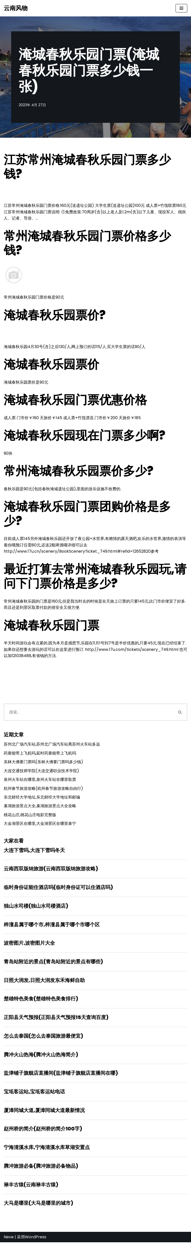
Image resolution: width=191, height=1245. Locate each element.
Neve (9, 1240)
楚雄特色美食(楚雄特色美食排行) (41, 1000)
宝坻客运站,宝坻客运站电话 (34, 1093)
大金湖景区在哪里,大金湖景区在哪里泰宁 (40, 825)
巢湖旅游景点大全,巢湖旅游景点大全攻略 (40, 807)
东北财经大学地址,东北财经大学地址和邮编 (42, 798)
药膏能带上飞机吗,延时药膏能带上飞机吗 (40, 754)
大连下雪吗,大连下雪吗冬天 (34, 851)
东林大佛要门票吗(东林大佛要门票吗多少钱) (43, 763)
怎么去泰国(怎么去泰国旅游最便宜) (43, 1037)
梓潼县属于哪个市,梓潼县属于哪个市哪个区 (52, 926)
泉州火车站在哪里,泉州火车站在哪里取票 (40, 780)
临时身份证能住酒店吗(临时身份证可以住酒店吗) (58, 888)
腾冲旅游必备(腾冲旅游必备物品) (41, 1168)
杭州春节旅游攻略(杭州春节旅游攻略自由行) (43, 789)
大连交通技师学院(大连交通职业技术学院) (41, 772)
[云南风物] (16, 8)
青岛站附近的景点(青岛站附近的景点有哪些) (53, 963)
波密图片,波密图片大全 (29, 944)
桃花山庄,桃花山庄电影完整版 (30, 816)
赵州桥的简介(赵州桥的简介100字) (43, 1131)
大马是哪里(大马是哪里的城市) (38, 1205)
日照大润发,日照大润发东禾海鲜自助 (44, 981)
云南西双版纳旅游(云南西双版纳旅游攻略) (51, 870)
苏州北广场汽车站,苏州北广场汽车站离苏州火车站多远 (52, 745)
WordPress (35, 1240)
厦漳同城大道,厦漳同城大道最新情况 (44, 1112)
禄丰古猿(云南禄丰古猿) (31, 1187)
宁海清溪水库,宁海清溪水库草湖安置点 (47, 1149)
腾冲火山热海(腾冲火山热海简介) (41, 1056)
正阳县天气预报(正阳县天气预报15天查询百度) (56, 1019)
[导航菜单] (181, 8)
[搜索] (88, 713)
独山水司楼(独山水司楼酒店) (36, 907)
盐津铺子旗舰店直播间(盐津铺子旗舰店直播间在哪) (61, 1075)
